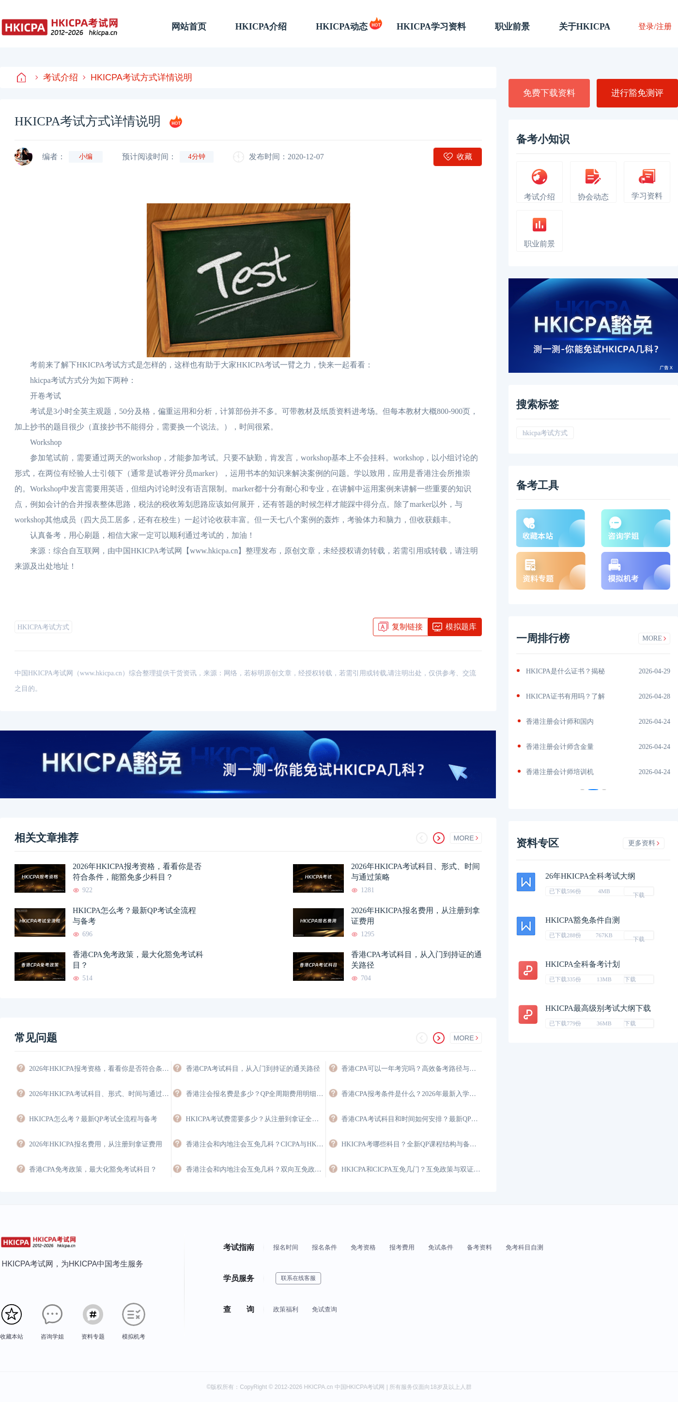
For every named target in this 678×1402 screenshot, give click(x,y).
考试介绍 (56, 77)
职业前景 (512, 26)
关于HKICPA (585, 26)
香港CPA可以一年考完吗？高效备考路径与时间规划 (411, 1068)
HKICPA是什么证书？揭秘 (565, 671)
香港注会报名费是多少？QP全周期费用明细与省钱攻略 (255, 1093)
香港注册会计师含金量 (560, 746)
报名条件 (324, 1247)
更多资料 (644, 843)
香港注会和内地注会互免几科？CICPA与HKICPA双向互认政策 (255, 1144)
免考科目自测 (524, 1247)
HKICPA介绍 (261, 26)
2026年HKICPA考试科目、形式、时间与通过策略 (415, 871)
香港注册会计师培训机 (560, 772)
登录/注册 (654, 26)
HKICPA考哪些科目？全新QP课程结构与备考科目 (411, 1144)
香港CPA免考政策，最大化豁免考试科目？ (138, 959)
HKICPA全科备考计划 (582, 964)
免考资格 (363, 1247)
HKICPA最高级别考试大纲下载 (598, 1008)
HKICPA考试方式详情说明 (137, 77)
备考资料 (479, 1247)
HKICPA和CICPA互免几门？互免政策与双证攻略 (411, 1169)
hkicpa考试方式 (545, 433)
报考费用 (402, 1247)
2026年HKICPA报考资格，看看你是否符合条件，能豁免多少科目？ (137, 871)
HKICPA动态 (342, 26)
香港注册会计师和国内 (560, 721)
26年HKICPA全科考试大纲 (590, 876)
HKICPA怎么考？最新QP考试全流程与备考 (134, 915)
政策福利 (285, 1309)
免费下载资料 (549, 93)
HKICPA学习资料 (431, 26)
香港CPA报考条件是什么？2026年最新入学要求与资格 (411, 1093)
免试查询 (324, 1309)
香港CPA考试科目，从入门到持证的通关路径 (416, 959)
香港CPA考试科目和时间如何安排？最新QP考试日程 (411, 1119)
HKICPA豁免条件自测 (582, 920)
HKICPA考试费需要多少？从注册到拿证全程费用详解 (255, 1119)
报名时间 (285, 1247)
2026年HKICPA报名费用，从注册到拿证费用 (415, 915)
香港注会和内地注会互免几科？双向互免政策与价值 (255, 1169)
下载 (639, 894)
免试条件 (440, 1247)
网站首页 (188, 26)
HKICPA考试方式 (43, 627)
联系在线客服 (298, 1278)
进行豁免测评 (637, 93)
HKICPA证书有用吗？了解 (565, 696)
